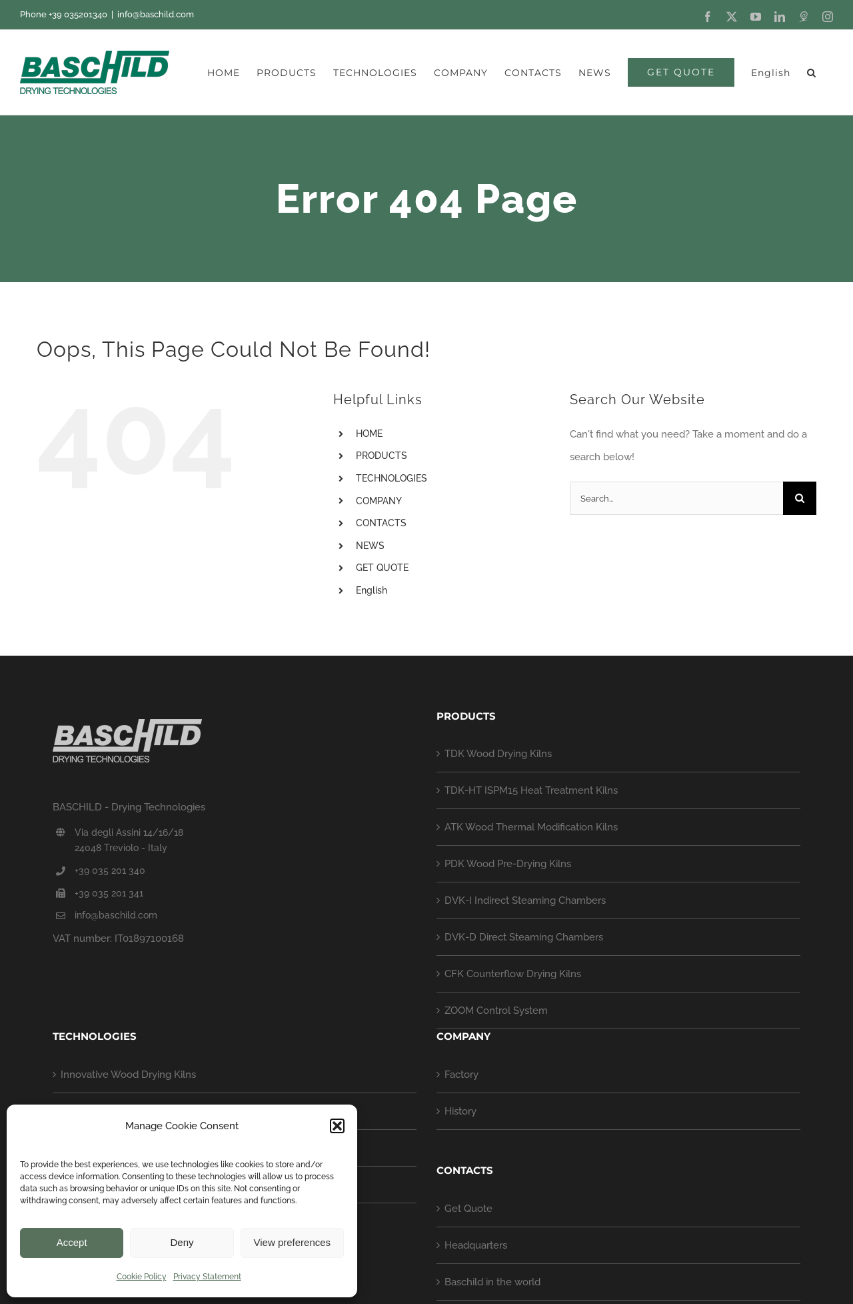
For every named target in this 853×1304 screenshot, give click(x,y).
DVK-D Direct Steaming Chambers (523, 937)
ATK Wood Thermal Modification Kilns (531, 827)
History (460, 1111)
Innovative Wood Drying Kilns (128, 1075)
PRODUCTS (381, 455)
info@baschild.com (155, 14)
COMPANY (379, 501)
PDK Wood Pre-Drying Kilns (507, 864)
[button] (337, 1126)
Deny (181, 1242)
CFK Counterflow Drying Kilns (512, 974)
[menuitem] (770, 72)
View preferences (292, 1242)
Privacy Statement (207, 1276)
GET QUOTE (382, 567)
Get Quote (468, 1209)
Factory (461, 1075)
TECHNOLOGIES (391, 478)
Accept (72, 1242)
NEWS (370, 545)
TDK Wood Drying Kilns (498, 754)
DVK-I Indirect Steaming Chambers (525, 900)
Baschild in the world (492, 1282)
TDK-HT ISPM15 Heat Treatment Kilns (531, 790)
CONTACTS (381, 523)
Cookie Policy (142, 1276)
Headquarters (475, 1245)
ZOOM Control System (496, 1011)
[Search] (799, 498)
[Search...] (676, 498)
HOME (369, 433)
